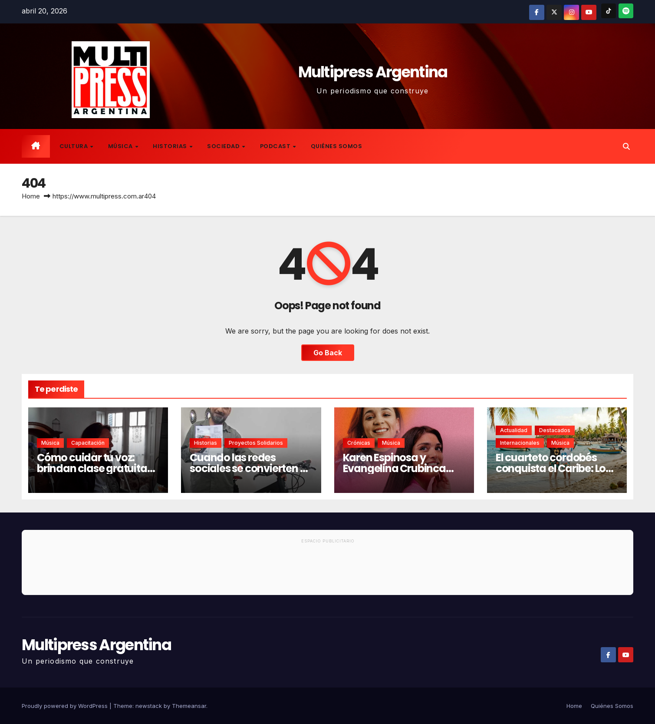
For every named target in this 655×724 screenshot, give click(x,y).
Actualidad (513, 430)
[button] (626, 146)
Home (31, 196)
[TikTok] (608, 10)
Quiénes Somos (336, 146)
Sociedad (224, 146)
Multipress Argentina (373, 72)
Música (121, 146)
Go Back (327, 352)
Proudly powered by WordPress (65, 705)
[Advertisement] (327, 570)
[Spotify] (626, 10)
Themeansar (189, 705)
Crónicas (358, 443)
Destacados (554, 430)
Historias (170, 146)
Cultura (74, 146)
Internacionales (520, 443)
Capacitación (88, 443)
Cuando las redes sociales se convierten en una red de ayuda (251, 468)
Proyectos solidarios (256, 443)
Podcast (276, 146)
